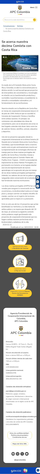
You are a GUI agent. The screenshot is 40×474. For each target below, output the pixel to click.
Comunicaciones (9, 26)
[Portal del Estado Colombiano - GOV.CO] (20, 2)
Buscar (34, 20)
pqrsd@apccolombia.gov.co (16, 391)
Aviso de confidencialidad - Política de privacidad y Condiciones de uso (20, 435)
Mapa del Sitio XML (20, 444)
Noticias (20, 26)
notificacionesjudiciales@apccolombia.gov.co (22, 417)
